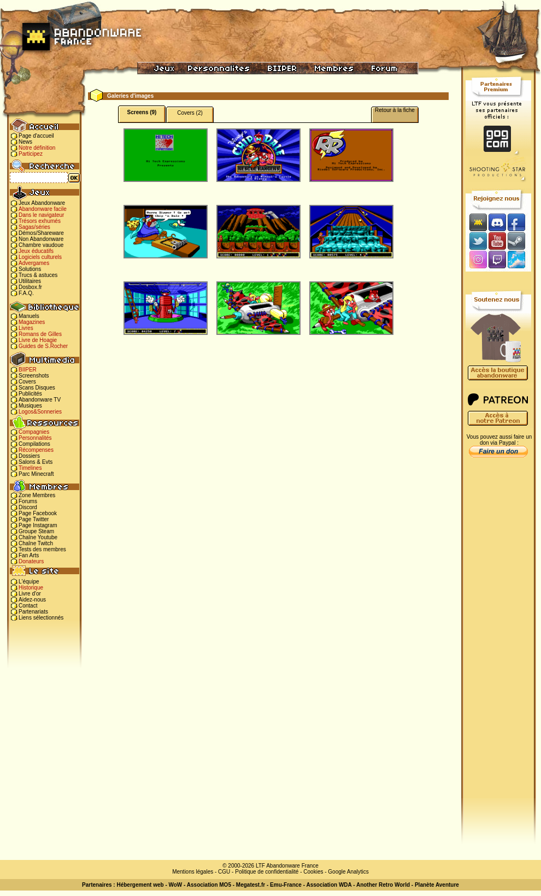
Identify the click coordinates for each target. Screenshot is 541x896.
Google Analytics (348, 872)
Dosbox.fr (30, 287)
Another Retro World (383, 885)
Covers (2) (190, 113)
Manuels (29, 316)
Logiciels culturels (40, 257)
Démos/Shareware (41, 233)
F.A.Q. (26, 293)
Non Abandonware (41, 239)
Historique (31, 588)
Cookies (313, 872)
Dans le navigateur (41, 215)
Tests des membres (42, 549)
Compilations (34, 444)
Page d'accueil (36, 136)
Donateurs (31, 561)
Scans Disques (37, 388)
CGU (224, 872)
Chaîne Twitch (36, 543)
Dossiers (29, 456)
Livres (26, 328)
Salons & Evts (35, 462)
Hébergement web (139, 885)
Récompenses (36, 450)
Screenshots (34, 376)
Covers (27, 382)
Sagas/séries (34, 227)
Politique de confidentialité (266, 872)
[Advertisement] (498, 634)
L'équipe (29, 582)
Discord (28, 507)
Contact (28, 606)
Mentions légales (192, 872)
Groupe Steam (36, 531)
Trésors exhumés (40, 221)
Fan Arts (29, 555)
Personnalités (35, 438)
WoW (176, 885)
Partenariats (33, 612)
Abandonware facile (43, 209)
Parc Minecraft (36, 474)
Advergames (34, 263)
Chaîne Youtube (38, 537)
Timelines (30, 468)
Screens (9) (142, 112)
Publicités (30, 394)
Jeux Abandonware (42, 203)
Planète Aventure (437, 885)
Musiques (30, 406)
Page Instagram (38, 525)
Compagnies (34, 432)
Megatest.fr (250, 885)
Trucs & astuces (38, 275)
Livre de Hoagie (38, 340)
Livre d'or (30, 594)
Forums (28, 501)
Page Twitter (34, 519)
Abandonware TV (40, 400)
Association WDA (328, 885)
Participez (31, 154)
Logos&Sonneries (40, 412)
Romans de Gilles (40, 334)
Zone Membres (37, 495)
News (25, 142)
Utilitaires (30, 281)
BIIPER (28, 370)
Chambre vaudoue (41, 245)
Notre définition (37, 148)
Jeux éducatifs (36, 251)
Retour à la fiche (395, 110)
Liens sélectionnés (41, 618)
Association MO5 (209, 885)
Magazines (32, 322)
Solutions (30, 269)
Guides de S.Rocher (43, 346)
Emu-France (286, 885)
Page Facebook (38, 513)
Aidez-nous (32, 600)
